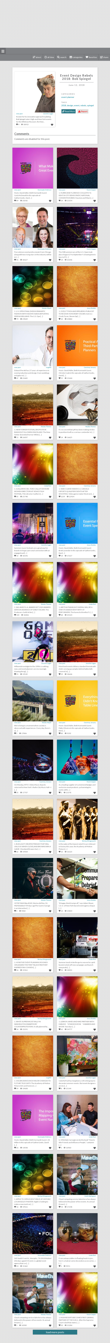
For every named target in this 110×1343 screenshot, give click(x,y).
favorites (93, 57)
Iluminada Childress (44, 190)
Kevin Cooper (91, 190)
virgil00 (48, 367)
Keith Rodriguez (90, 1196)
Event (77, 105)
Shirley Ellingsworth (89, 841)
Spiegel (90, 105)
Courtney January (90, 367)
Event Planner (67, 97)
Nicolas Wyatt (46, 308)
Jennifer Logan (48, 113)
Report (83, 111)
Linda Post (47, 485)
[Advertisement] (56, 24)
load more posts (55, 1332)
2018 (63, 105)
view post (19, 113)
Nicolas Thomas (46, 426)
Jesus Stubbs (91, 308)
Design (70, 105)
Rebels (83, 105)
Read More (68, 111)
